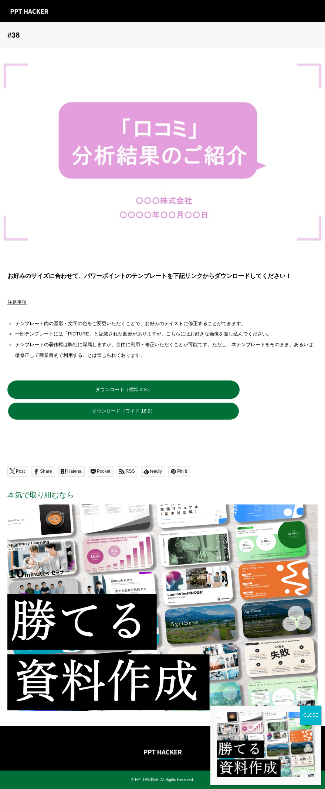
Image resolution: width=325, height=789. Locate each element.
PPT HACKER (147, 780)
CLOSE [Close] (310, 191)
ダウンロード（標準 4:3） (123, 389)
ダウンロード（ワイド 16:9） (123, 411)
